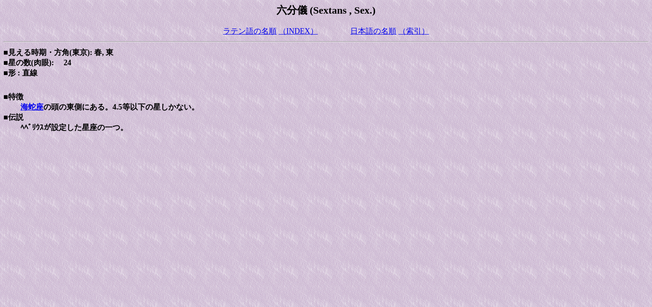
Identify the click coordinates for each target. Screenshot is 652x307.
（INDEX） (298, 31)
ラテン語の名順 (250, 31)
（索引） (413, 31)
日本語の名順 (373, 31)
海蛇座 (31, 107)
